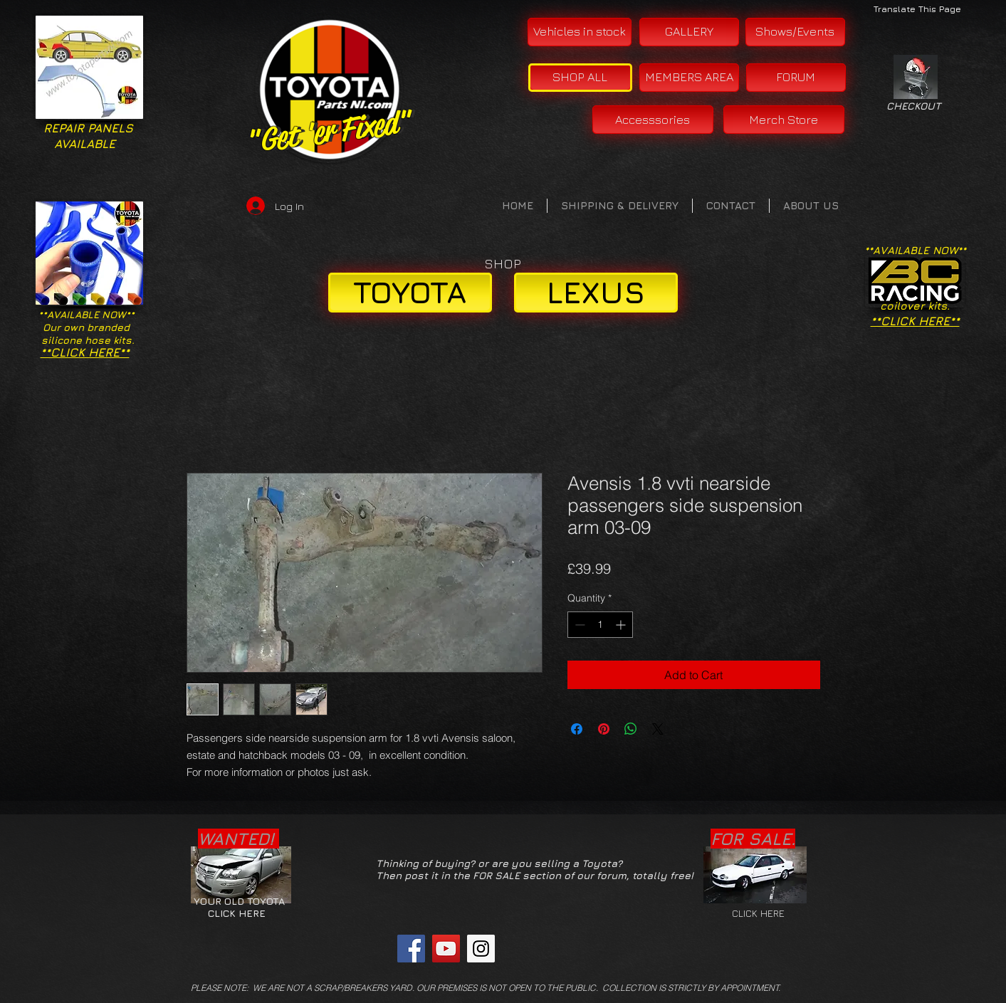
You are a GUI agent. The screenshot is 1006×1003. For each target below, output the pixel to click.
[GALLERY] (689, 32)
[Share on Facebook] (576, 728)
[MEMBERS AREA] (689, 77)
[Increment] (622, 624)
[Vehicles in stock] (580, 32)
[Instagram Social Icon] (481, 948)
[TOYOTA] (410, 293)
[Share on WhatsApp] (630, 728)
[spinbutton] (600, 624)
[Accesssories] (652, 119)
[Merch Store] (783, 119)
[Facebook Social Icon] (411, 948)
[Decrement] (578, 624)
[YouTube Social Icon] (446, 948)
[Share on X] (657, 728)
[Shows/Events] (795, 32)
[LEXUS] (596, 293)
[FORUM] (796, 77)
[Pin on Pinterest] (603, 728)
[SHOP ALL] (580, 77)
